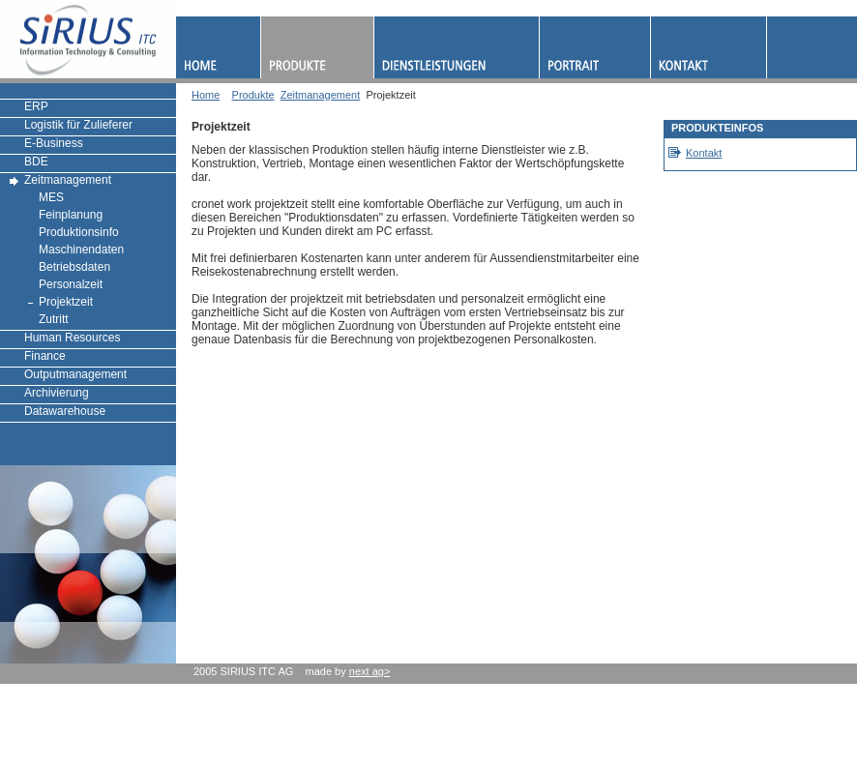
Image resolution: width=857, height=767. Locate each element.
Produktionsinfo (79, 232)
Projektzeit (66, 302)
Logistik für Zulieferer (78, 125)
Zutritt (54, 319)
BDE (36, 161)
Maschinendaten (81, 249)
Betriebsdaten (74, 267)
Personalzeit (71, 284)
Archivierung (56, 392)
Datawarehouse (64, 411)
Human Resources (72, 337)
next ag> (370, 671)
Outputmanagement (75, 374)
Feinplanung (71, 214)
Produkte (253, 95)
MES (51, 197)
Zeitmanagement (67, 180)
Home (206, 95)
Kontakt (704, 153)
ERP (36, 106)
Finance (45, 356)
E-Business (53, 143)
